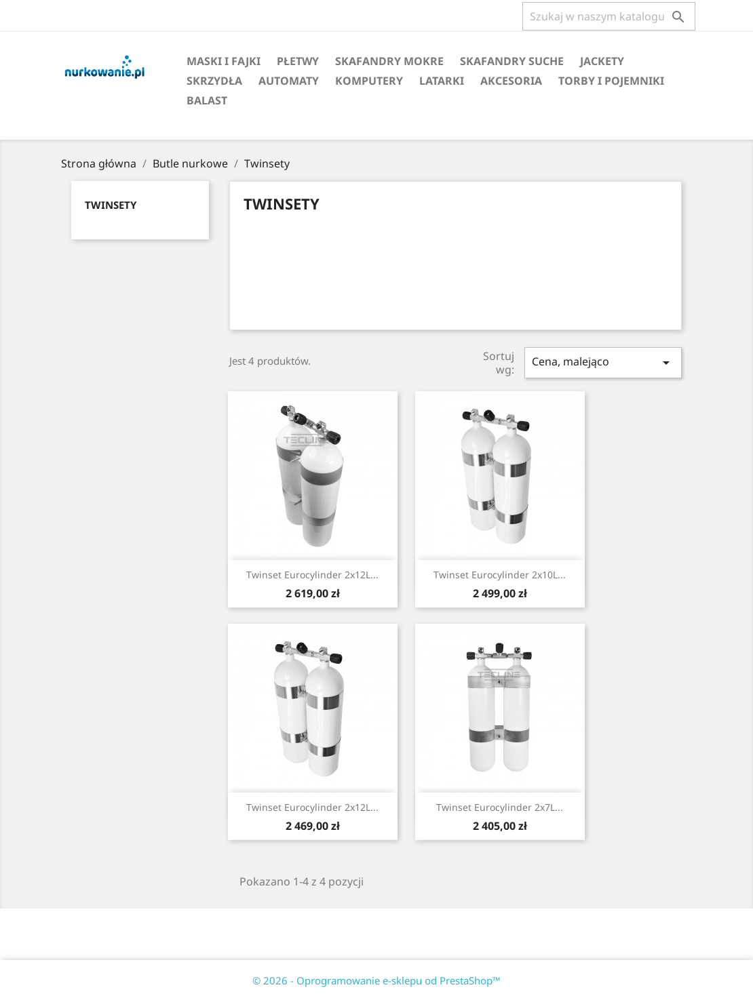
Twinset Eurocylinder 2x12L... (312, 574)
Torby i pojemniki (611, 80)
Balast (207, 100)
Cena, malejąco (603, 362)
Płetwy (298, 61)
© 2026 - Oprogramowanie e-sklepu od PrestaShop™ (376, 980)
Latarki (441, 80)
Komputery (369, 80)
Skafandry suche (512, 61)
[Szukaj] (608, 16)
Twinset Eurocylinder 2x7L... (499, 807)
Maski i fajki (223, 61)
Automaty (288, 80)
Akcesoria (511, 80)
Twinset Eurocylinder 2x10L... (499, 574)
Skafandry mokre (389, 61)
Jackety (602, 61)
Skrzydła (214, 80)
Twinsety (110, 205)
